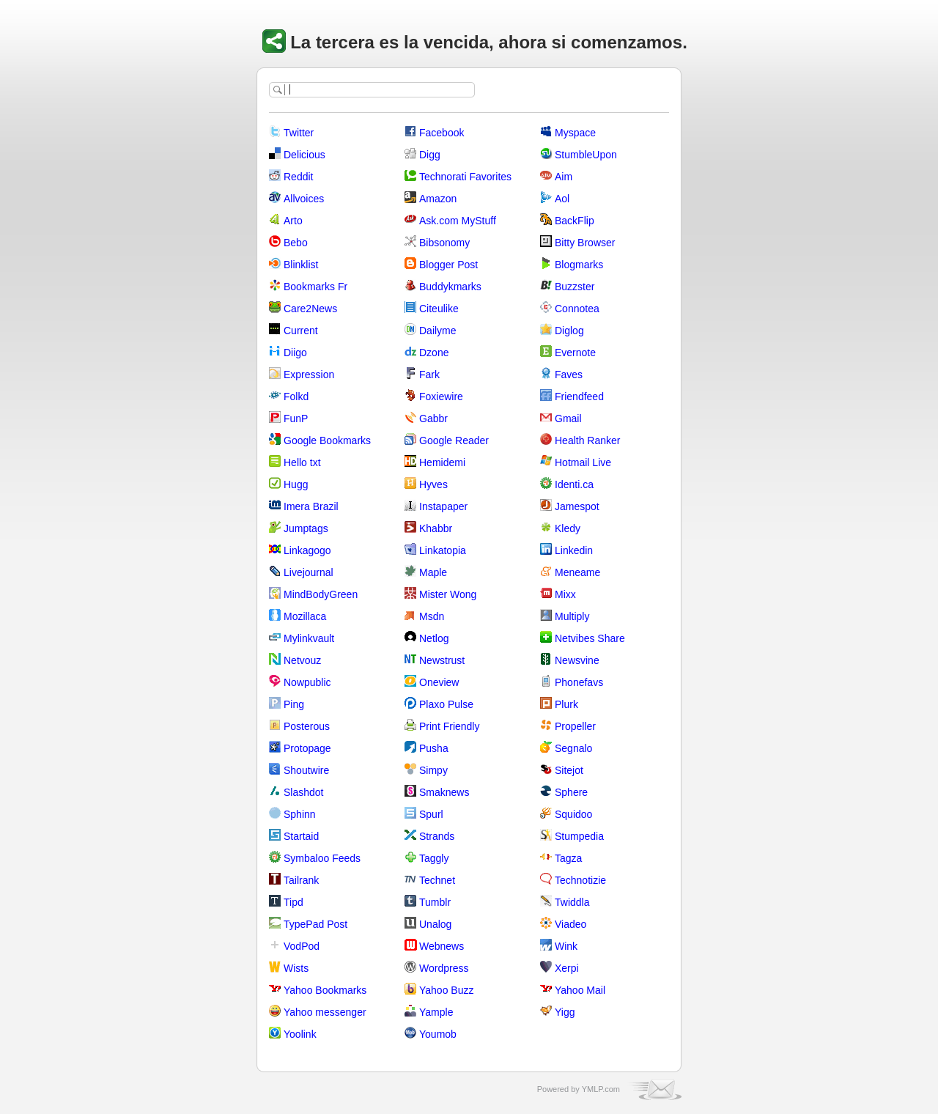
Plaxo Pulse (446, 704)
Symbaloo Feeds (322, 858)
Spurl (431, 814)
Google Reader (454, 440)
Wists (296, 968)
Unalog (435, 924)
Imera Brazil (311, 506)
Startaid (301, 836)
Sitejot (569, 770)
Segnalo (573, 748)
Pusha (433, 748)
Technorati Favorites (465, 176)
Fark (429, 374)
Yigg (565, 1012)
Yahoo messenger (325, 1012)
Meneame (577, 572)
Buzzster (574, 286)
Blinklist (301, 264)
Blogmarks (579, 264)
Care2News (310, 308)
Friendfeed (579, 396)
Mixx (565, 594)
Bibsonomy (444, 242)
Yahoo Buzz (446, 990)
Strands (436, 836)
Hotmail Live (583, 462)
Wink (566, 946)
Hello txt (302, 462)
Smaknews (444, 792)
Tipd (293, 902)
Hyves (433, 484)
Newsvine (577, 660)
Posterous (307, 726)
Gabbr (433, 418)
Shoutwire (306, 770)
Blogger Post (448, 264)
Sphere (571, 792)
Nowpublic (307, 682)
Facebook (441, 133)
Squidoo (573, 814)
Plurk (566, 704)
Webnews (441, 946)
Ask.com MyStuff (457, 220)
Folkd (296, 396)
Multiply (572, 616)
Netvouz (302, 660)
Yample (436, 1012)
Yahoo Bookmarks (325, 990)
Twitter (299, 133)
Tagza (568, 858)
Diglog (569, 330)
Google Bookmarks (327, 440)
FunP (296, 418)
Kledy (567, 528)
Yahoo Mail (580, 990)
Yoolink (300, 1034)
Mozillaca (305, 616)
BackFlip (574, 220)
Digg (429, 155)
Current (301, 330)
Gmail (568, 418)
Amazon (438, 198)
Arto (293, 220)
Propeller (575, 726)
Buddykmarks (450, 286)
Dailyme (438, 330)
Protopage (307, 748)
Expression (309, 374)
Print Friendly (449, 726)
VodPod (302, 946)
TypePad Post (315, 924)
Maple (433, 572)
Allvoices (304, 198)
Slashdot (303, 792)
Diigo (295, 352)
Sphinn (300, 814)
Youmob (438, 1034)
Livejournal (308, 572)
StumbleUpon (586, 155)
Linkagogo (307, 550)
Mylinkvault (309, 638)
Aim (563, 176)
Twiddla (572, 902)
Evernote (575, 352)
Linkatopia (442, 550)
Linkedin (574, 550)
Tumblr (435, 902)
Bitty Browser (585, 242)
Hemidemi (442, 462)
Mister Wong (447, 594)
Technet (437, 880)
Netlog (433, 638)
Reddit (298, 176)
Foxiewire (441, 396)
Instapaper (443, 506)
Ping (294, 704)
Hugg (296, 484)
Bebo (296, 242)
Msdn (431, 616)
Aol (562, 198)
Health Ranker (588, 440)
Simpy (433, 770)
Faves (569, 374)
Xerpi (567, 968)
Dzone (433, 352)
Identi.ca (574, 484)
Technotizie (580, 880)
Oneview (439, 682)
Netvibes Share (590, 638)
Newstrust (442, 660)
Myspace (575, 133)
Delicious (304, 155)
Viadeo (570, 924)
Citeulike (439, 308)
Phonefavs (579, 682)
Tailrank (301, 880)
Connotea (577, 308)
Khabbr (435, 528)
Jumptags (306, 528)
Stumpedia (579, 836)
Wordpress (443, 968)
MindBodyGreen (321, 594)
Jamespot (577, 506)
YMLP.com (601, 1089)
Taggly (433, 858)
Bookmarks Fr (315, 286)
